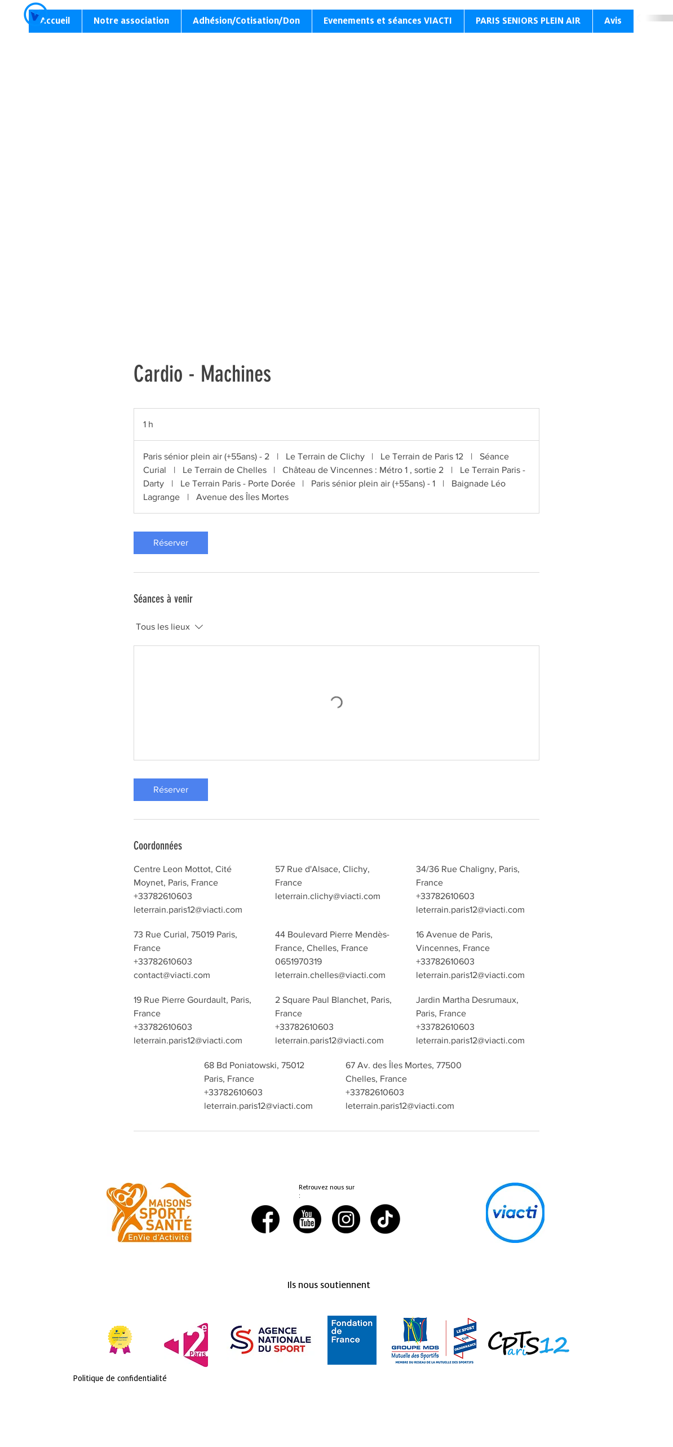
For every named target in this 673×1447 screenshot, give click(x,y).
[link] (171, 543)
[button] (131, 21)
